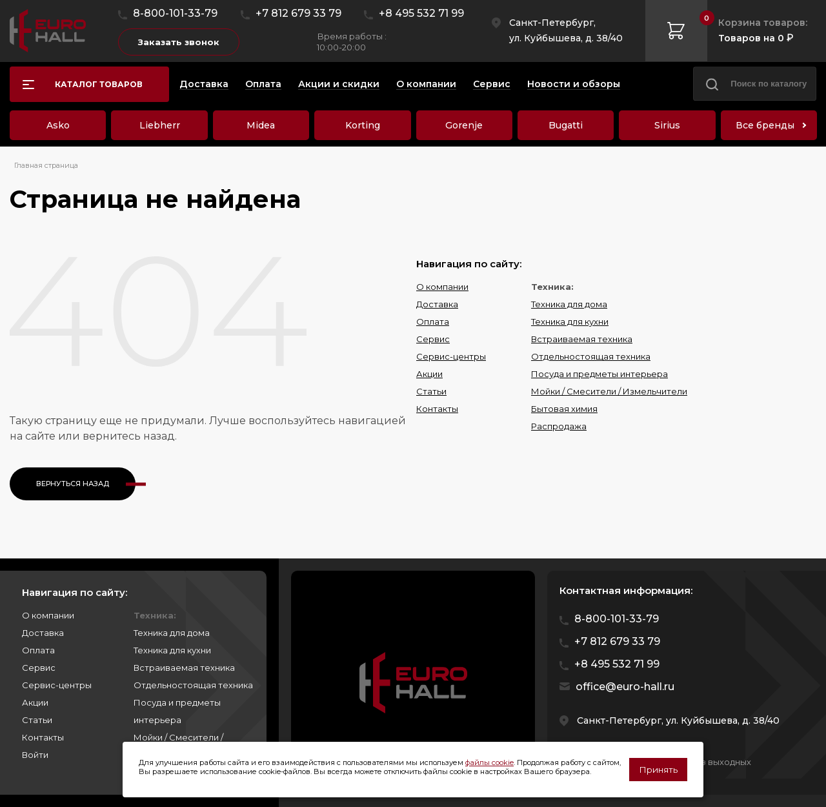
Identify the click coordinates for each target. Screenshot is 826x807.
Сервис (433, 339)
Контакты (437, 408)
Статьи (431, 391)
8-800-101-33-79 (175, 13)
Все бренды (765, 125)
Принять (658, 769)
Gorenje (464, 125)
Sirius (667, 125)
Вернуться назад (72, 483)
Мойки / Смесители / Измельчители (609, 391)
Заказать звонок (178, 42)
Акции (429, 374)
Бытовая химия (564, 408)
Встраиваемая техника (581, 339)
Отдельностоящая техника (590, 356)
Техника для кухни (570, 321)
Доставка (437, 304)
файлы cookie (489, 762)
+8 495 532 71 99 (421, 13)
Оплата (432, 321)
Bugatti (566, 125)
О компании (442, 286)
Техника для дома (569, 304)
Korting (362, 125)
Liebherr (159, 125)
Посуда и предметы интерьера (599, 374)
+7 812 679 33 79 (298, 13)
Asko (58, 125)
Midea (261, 125)
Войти (35, 755)
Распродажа (559, 426)
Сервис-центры (451, 356)
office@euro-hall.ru (625, 686)
